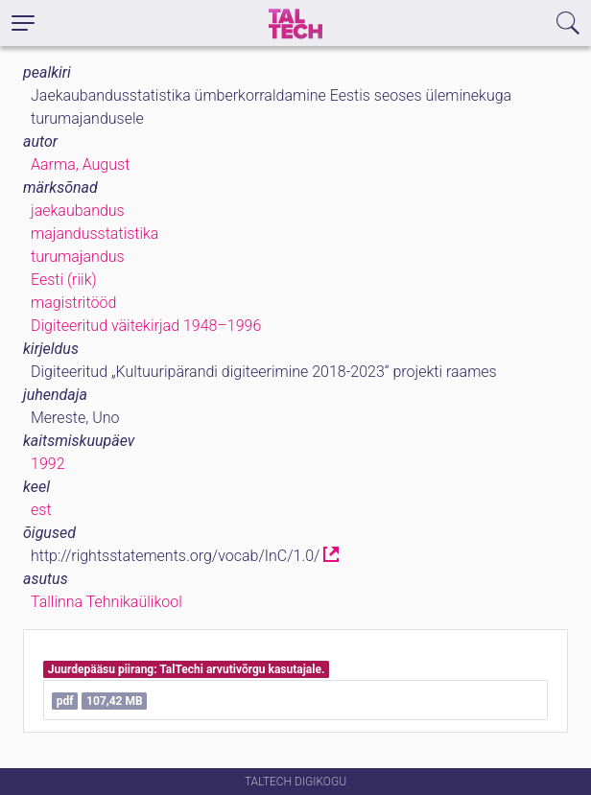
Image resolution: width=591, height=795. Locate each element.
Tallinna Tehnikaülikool (106, 602)
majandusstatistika (94, 233)
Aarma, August (80, 164)
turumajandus (78, 256)
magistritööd (73, 302)
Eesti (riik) (64, 279)
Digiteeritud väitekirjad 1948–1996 (146, 325)
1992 (48, 464)
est (41, 510)
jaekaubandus (78, 210)
